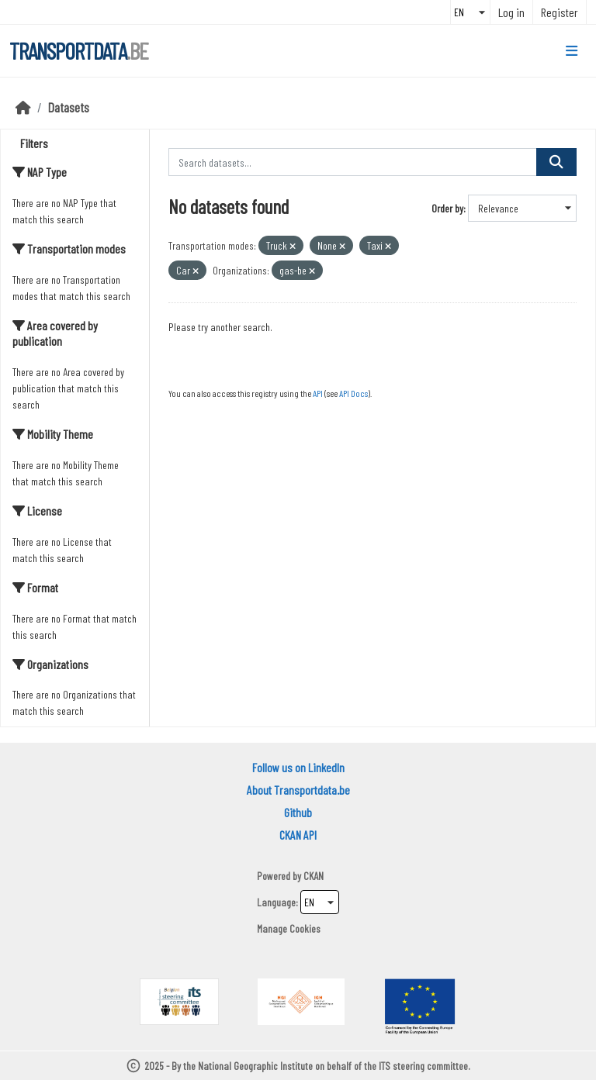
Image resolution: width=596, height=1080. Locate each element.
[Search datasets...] (353, 162)
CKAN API (298, 834)
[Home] (23, 107)
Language (276, 902)
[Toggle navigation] (571, 51)
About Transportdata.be (298, 789)
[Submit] (556, 162)
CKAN (313, 875)
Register (559, 12)
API (318, 393)
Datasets (68, 107)
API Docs (353, 393)
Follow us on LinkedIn (298, 767)
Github (298, 812)
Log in (511, 12)
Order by (447, 208)
